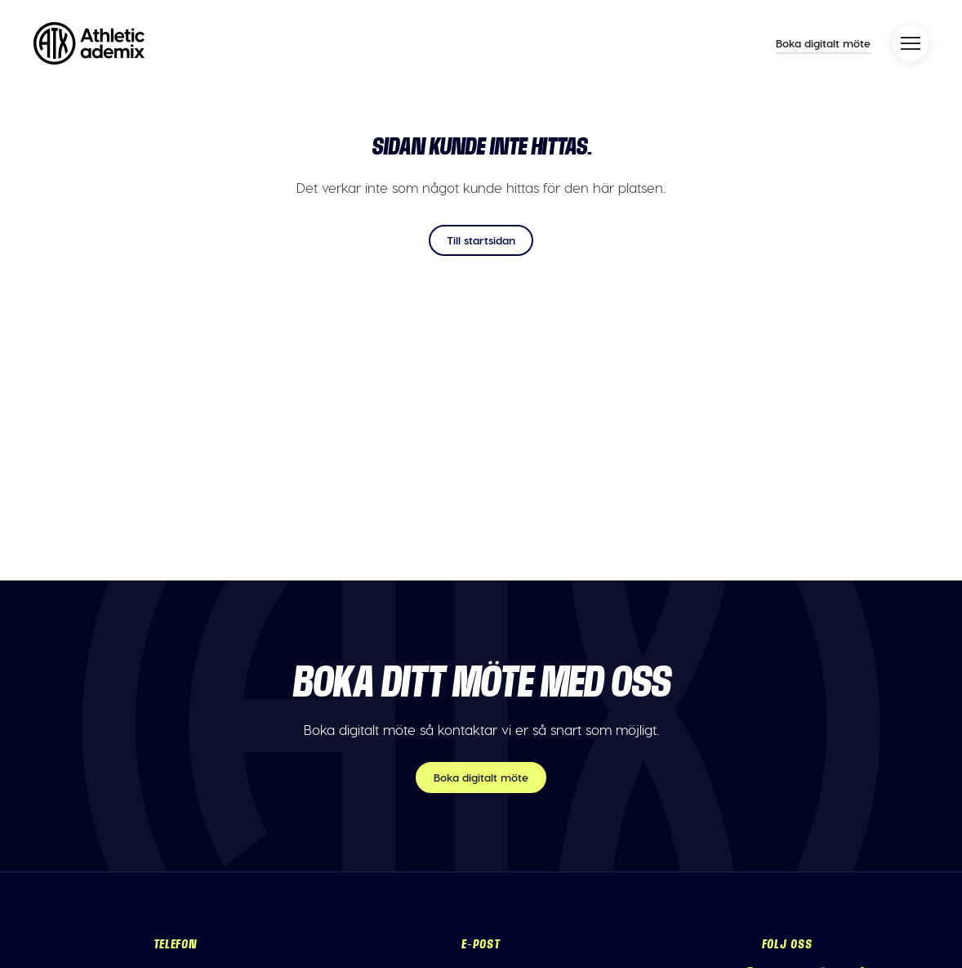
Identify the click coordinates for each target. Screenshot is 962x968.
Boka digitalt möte (823, 43)
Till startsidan (481, 240)
